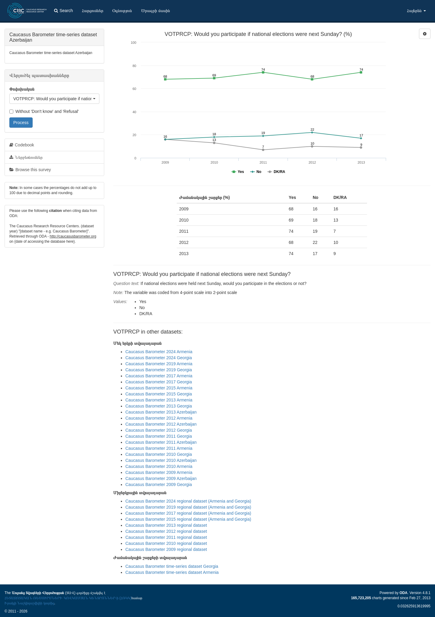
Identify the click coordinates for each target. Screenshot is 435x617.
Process (21, 122)
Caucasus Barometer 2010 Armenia (158, 466)
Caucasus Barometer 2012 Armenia (158, 418)
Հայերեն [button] (416, 10)
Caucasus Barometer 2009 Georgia (158, 484)
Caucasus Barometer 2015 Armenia (158, 387)
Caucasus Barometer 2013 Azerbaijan (161, 412)
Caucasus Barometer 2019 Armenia (158, 363)
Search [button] (63, 10)
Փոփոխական (21, 89)
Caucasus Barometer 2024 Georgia (158, 357)
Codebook (21, 144)
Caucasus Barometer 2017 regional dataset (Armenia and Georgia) (188, 513)
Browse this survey (30, 169)
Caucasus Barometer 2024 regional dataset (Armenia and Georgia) (188, 501)
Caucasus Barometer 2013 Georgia (158, 406)
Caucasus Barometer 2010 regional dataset (166, 543)
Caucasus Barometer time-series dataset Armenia (172, 572)
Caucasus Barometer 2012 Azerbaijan (161, 424)
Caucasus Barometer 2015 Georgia (158, 394)
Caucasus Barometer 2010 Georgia (158, 454)
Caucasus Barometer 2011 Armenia (158, 448)
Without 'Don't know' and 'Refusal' (44, 111)
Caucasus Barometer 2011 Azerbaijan (161, 442)
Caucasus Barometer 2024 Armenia (158, 351)
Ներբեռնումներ (26, 157)
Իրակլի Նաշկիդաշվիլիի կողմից (29, 603)
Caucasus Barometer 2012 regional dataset (166, 531)
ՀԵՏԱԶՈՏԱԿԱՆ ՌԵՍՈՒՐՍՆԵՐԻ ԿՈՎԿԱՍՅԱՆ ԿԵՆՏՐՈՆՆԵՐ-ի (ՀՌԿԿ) (68, 598)
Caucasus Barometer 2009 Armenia (158, 472)
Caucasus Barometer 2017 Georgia (158, 381)
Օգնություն (122, 10)
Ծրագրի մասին (155, 10)
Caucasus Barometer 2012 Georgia (158, 430)
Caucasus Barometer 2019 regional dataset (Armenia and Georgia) (188, 507)
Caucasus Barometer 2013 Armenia (158, 400)
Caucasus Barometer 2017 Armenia (158, 375)
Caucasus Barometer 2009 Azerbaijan (161, 478)
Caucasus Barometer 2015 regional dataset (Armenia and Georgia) (188, 519)
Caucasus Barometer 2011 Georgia (158, 436)
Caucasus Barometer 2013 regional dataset (166, 525)
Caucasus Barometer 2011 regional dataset (166, 537)
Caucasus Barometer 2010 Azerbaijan (161, 460)
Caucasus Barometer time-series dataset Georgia (171, 566)
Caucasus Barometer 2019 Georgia (158, 369)
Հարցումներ (92, 10)
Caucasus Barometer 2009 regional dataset (166, 549)
